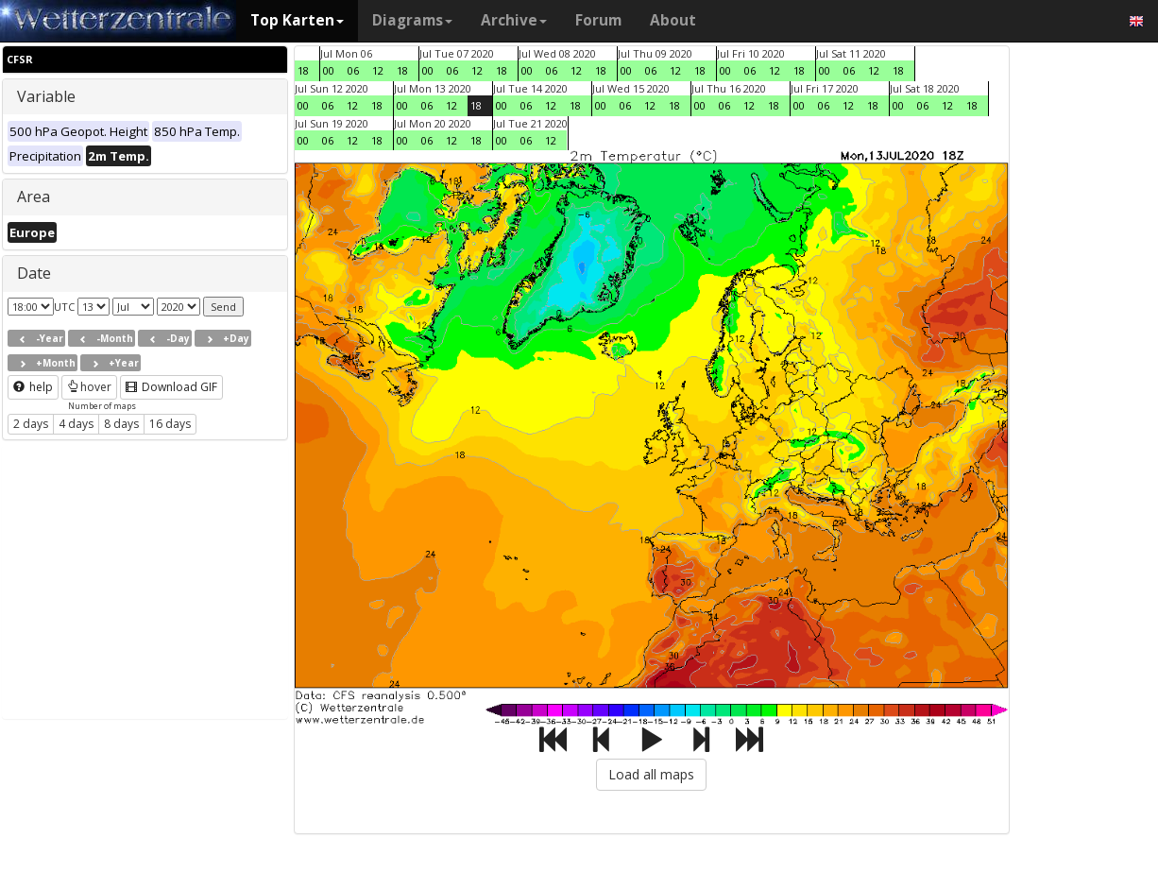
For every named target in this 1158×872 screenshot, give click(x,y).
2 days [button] (30, 424)
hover (89, 387)
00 (328, 70)
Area (33, 196)
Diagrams (412, 20)
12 (377, 70)
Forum (598, 20)
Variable (46, 96)
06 (353, 70)
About (673, 20)
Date (34, 273)
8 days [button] (121, 424)
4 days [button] (76, 424)
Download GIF (171, 387)
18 (303, 70)
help (33, 387)
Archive (514, 20)
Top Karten (297, 20)
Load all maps (651, 774)
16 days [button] (170, 424)
